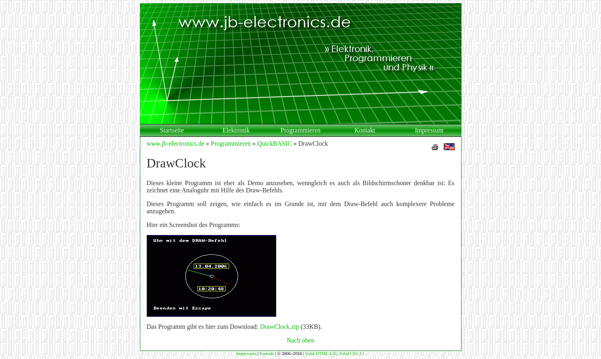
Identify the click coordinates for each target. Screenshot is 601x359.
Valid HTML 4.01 (321, 353)
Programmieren (301, 130)
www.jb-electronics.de (176, 143)
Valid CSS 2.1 (352, 353)
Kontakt (365, 130)
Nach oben (300, 340)
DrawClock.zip (279, 326)
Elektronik (236, 130)
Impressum (429, 130)
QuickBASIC (274, 143)
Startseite (172, 130)
